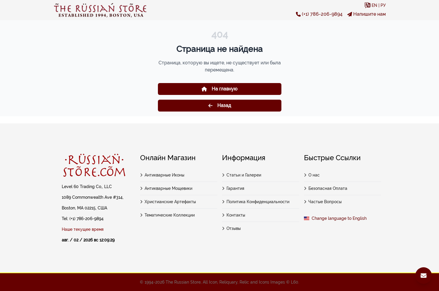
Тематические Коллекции (167, 215)
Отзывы (231, 228)
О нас (312, 175)
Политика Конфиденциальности (256, 201)
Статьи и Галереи (242, 175)
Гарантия (233, 188)
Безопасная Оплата (326, 188)
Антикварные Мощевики (166, 188)
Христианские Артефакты (168, 201)
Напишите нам (366, 14)
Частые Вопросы (323, 201)
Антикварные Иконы (162, 175)
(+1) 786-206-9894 (319, 14)
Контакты (233, 215)
